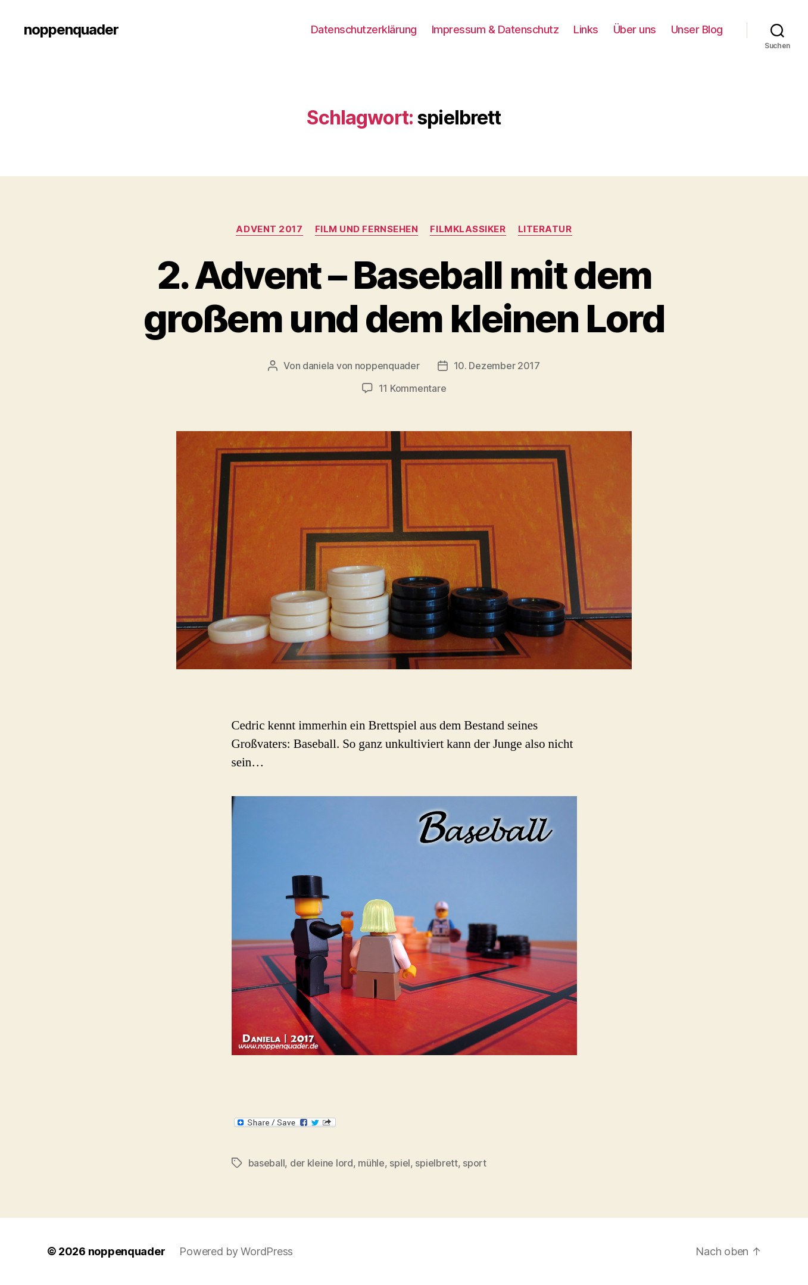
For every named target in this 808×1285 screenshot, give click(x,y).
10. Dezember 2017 (497, 366)
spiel (399, 1163)
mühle (371, 1163)
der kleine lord (321, 1163)
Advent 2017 (269, 229)
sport (474, 1163)
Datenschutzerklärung (364, 29)
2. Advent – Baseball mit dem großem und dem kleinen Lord (404, 296)
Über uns (634, 29)
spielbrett (436, 1163)
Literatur (545, 229)
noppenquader (71, 30)
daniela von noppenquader (361, 366)
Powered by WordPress (236, 1251)
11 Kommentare (413, 388)
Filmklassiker (468, 229)
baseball (266, 1163)
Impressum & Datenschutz (495, 29)
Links (585, 29)
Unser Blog (697, 29)
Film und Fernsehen (367, 229)
